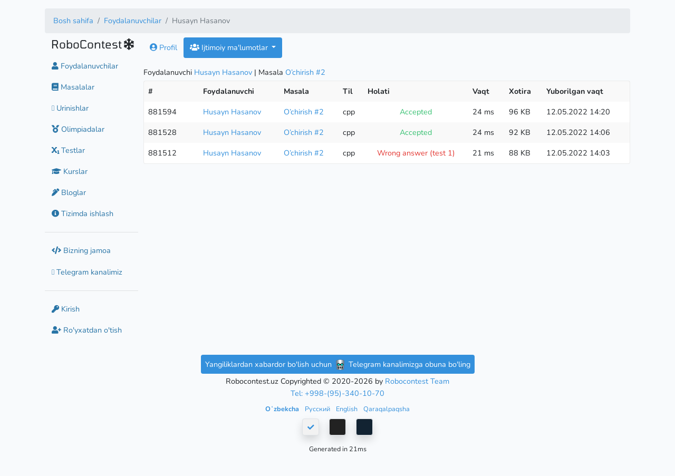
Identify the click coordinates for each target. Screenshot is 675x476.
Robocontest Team (417, 381)
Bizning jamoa (81, 250)
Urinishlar (70, 108)
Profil (163, 47)
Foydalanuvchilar (132, 20)
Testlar (68, 150)
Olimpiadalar (78, 129)
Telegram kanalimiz (87, 272)
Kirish (66, 309)
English (347, 408)
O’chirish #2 (305, 72)
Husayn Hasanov (223, 72)
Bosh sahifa (73, 20)
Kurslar (70, 171)
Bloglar (69, 192)
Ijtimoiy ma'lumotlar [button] (230, 47)
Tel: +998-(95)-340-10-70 (337, 393)
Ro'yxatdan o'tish (87, 330)
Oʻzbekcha (283, 408)
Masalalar (73, 87)
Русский (318, 408)
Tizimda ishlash (82, 213)
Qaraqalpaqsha (386, 408)
